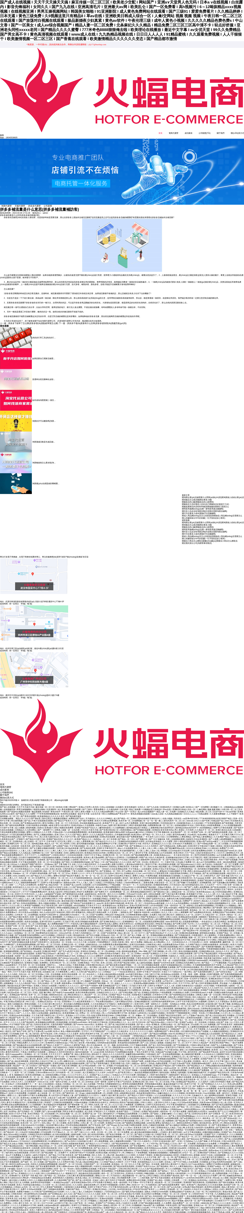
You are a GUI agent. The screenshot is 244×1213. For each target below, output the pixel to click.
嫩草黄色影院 (105, 825)
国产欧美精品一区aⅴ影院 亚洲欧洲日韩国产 (39, 949)
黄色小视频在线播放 (47, 900)
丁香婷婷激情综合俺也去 (97, 1143)
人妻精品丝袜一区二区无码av (183, 889)
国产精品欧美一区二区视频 (88, 1104)
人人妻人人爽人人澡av (146, 848)
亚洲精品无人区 (178, 1054)
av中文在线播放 (48, 932)
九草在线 (50, 1015)
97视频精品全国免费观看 (127, 1111)
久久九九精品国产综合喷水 (101, 832)
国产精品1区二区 (11, 1129)
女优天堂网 (69, 1088)
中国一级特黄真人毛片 (68, 896)
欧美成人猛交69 (56, 889)
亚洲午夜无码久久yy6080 (50, 919)
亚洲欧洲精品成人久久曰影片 (55, 1068)
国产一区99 (177, 1138)
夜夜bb (219, 843)
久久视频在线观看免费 (44, 1177)
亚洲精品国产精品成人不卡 (23, 1113)
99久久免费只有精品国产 (190, 944)
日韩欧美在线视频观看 (63, 1100)
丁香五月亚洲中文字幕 (145, 1049)
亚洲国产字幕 (123, 843)
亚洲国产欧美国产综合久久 (86, 825)
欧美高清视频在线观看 (75, 1061)
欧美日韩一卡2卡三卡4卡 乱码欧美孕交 (78, 878)
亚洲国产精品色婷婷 (150, 1109)
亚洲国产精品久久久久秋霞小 (116, 1205)
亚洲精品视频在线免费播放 (162, 932)
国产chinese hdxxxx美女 (69, 955)
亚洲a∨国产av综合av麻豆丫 (208, 839)
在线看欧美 (201, 1127)
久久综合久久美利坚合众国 (48, 898)
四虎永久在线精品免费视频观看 (44, 1161)
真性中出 (119, 871)
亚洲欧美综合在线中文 (99, 1100)
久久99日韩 (80, 1058)
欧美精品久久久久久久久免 (21, 994)
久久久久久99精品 (105, 816)
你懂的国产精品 (103, 1054)
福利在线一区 (166, 1109)
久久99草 (233, 841)
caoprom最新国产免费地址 (163, 1017)
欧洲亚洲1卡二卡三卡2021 (11, 1056)
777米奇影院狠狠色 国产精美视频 (219, 820)
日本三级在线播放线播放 (189, 987)
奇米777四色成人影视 (221, 1209)
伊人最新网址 (211, 932)
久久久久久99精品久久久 (105, 843)
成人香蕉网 (171, 875)
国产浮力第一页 (61, 1054)
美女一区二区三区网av (131, 951)
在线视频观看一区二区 (224, 1152)
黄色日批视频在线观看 (188, 949)
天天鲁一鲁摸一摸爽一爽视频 (193, 971)
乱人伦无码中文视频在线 (72, 965)
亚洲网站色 (140, 1102)
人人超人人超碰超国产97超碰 (48, 891)
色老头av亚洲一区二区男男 (176, 1065)
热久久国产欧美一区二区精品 (82, 1200)
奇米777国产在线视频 (228, 857)
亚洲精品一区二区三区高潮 (36, 1051)
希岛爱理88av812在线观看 (35, 1191)
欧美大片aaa (218, 1061)
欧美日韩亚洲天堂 (184, 875)
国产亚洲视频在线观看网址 (165, 1056)
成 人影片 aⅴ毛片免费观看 (127, 820)
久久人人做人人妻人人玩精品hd (79, 1189)
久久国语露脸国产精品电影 (145, 884)
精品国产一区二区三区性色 (96, 992)
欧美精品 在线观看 (110, 1104)
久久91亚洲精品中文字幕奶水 (104, 1001)
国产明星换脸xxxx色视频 (152, 1084)
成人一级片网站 (91, 965)
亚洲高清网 (144, 1088)
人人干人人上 (131, 994)
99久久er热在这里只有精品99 (52, 910)
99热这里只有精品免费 (97, 910)
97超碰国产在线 (227, 916)
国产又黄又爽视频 (156, 949)
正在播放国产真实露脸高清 (11, 960)
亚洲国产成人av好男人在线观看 (77, 882)
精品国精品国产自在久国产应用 (169, 976)
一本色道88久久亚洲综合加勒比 (174, 1097)
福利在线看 (164, 1070)
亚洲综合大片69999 (134, 1171)
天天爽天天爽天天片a (231, 832)
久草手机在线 (215, 1138)
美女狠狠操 (110, 949)
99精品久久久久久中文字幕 (174, 967)
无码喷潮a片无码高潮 (63, 1006)
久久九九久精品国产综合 (25, 980)
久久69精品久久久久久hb (74, 914)
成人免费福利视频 (220, 1171)
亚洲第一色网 (71, 937)
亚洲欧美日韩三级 (140, 1079)
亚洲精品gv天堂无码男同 (98, 1084)
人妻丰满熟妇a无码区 (123, 999)
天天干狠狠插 (196, 871)
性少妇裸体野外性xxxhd (169, 894)
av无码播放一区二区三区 (118, 946)
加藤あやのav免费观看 (207, 1086)
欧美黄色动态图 (200, 1074)
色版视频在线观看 (119, 1054)
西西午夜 (214, 1088)
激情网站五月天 (233, 850)
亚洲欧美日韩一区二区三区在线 (116, 852)
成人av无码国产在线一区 (226, 1113)
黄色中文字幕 (151, 862)
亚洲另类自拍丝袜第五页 (209, 953)
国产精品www (193, 1136)
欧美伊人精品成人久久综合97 (207, 898)
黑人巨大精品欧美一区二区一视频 (101, 1042)
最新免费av (67, 980)
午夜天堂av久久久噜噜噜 (189, 1056)
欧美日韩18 (179, 850)
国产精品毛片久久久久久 (106, 839)
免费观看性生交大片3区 (64, 1017)
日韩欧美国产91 (92, 868)
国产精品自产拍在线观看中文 (83, 900)
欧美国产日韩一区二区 (233, 1182)
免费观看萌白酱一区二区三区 (160, 823)
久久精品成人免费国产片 (182, 898)
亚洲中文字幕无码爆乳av (52, 880)
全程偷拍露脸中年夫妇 (184, 823)
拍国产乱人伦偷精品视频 (222, 1042)
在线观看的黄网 (178, 836)
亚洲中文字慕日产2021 (98, 1184)
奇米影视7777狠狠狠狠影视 (178, 1010)
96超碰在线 (35, 1047)
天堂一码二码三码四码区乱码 (208, 1189)
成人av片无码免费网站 (206, 859)
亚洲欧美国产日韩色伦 (207, 1150)
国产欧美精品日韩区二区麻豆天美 (180, 857)
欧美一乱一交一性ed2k (64, 1166)
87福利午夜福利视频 (39, 871)
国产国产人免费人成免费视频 (197, 884)
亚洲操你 (156, 827)
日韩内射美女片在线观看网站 (75, 866)
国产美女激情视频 (114, 1065)
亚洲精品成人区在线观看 (209, 1031)
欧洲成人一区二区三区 (78, 997)
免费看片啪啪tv (23, 1189)
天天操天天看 (68, 919)
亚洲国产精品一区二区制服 (228, 930)
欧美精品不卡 (115, 1150)
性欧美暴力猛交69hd (213, 955)
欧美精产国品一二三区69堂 (128, 1109)
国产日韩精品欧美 (183, 932)
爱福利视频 (31, 825)
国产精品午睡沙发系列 (19, 914)
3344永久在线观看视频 (215, 1045)
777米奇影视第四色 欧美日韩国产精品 (215, 816)
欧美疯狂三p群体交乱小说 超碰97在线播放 (147, 1010)
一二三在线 (86, 976)
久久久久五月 (115, 1074)
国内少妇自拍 (194, 1006)
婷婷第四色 (132, 1015)
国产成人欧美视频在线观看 (214, 871)
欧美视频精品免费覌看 (45, 1019)
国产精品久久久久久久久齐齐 (149, 1209)
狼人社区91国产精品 (115, 1047)
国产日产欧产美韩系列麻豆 (98, 1061)
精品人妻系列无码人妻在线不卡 (88, 1051)
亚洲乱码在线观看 (108, 834)
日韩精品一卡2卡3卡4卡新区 (183, 1036)
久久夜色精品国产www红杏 (225, 848)
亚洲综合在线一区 (124, 985)
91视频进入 (99, 1189)
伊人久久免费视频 (173, 1166)
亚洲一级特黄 (101, 1079)
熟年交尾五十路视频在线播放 (54, 816)
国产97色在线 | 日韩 (49, 1031)
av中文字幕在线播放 (193, 1129)
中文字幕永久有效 (235, 884)
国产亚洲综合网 (223, 1125)
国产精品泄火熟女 (177, 1015)
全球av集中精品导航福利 (193, 1184)
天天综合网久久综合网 (139, 1205)
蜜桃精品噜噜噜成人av (116, 1134)
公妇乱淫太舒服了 (216, 1177)
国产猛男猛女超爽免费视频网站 (228, 1008)
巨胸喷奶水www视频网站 (167, 1196)
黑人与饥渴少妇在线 (12, 1038)
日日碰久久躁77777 (25, 1024)
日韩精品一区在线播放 (185, 1127)
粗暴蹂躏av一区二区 (85, 1155)
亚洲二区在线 (107, 960)
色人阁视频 (162, 848)
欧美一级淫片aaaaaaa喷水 (11, 1051)
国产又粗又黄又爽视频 (67, 1063)
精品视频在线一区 (130, 1173)
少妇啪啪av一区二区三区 (24, 930)
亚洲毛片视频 (231, 1093)
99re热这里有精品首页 (19, 1207)
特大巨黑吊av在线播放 (29, 910)
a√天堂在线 (71, 946)
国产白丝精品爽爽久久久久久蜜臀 (148, 878)
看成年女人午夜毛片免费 (31, 974)
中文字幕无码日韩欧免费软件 (216, 1017)
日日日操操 (30, 1164)
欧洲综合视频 (102, 1150)
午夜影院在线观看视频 (168, 944)
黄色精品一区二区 (197, 907)
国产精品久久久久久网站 (41, 873)
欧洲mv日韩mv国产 (96, 1209)
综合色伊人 (92, 971)
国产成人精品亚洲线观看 (18, 1058)
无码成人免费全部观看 (158, 1061)
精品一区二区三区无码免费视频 (57, 868)
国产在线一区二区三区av (60, 871)
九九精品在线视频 (133, 928)
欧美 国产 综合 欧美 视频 (37, 923)
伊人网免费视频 (102, 1138)
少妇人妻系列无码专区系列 (86, 1006)
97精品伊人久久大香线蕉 (105, 1109)
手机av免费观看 (12, 1198)
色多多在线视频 (31, 919)
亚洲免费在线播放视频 (139, 1026)
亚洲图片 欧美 (127, 1155)
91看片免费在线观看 (133, 1123)
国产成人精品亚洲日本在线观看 (122, 1022)
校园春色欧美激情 (77, 1141)
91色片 (201, 1095)
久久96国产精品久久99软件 (112, 1159)
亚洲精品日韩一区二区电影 (73, 942)
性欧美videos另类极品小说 (211, 1100)
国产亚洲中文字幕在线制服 (123, 1118)
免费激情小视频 (203, 864)
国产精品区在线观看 (144, 1006)
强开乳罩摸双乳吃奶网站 (205, 852)
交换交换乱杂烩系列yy (92, 1205)
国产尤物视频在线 (123, 976)
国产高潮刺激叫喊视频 (211, 944)
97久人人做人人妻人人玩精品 (89, 880)
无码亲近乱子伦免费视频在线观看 (119, 1049)
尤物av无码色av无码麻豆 (110, 951)
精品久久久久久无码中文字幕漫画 (81, 916)
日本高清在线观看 (75, 852)
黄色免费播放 (107, 1168)
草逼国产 (48, 1100)
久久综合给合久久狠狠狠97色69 (216, 1051)
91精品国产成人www (220, 818)
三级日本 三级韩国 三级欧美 (61, 926)
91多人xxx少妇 (42, 866)
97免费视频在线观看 (123, 1168)
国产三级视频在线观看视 (54, 1187)
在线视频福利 (15, 1157)
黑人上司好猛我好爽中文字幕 (114, 1010)
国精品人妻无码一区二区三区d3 (117, 1203)
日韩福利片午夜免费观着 (91, 905)
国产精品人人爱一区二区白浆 (54, 978)
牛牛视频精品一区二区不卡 (36, 926)
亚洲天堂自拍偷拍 (137, 942)
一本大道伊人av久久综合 (155, 834)
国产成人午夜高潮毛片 (43, 1017)
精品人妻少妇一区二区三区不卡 (131, 930)
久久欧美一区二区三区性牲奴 (81, 1079)
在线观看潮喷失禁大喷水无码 (134, 958)
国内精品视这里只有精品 (137, 825)
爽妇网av (207, 905)
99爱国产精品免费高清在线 (190, 905)
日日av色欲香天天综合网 (179, 848)
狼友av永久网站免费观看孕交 (108, 884)
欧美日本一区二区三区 (90, 857)
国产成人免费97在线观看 (58, 1084)
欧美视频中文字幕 (194, 891)
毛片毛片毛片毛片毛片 (25, 1036)
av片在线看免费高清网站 (227, 852)
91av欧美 (192, 832)
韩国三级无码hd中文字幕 (214, 855)
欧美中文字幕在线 (17, 976)
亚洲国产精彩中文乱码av (185, 1086)
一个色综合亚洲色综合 (126, 969)
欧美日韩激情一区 (64, 1125)
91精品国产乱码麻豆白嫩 (166, 1049)
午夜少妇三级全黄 (77, 1040)
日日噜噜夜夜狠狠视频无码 (199, 1209)
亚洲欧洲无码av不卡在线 (219, 976)
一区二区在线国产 (116, 978)
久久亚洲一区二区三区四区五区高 (56, 1182)
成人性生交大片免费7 (208, 1173)
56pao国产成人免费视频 (153, 1203)
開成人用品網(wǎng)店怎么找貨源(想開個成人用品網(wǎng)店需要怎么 (212, 515)
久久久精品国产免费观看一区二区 (202, 1068)
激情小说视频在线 (15, 1001)
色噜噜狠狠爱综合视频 (26, 898)
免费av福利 (182, 843)
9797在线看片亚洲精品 (102, 1180)
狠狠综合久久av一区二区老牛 (189, 912)
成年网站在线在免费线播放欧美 (14, 1102)
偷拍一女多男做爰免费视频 (175, 1068)
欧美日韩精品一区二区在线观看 (41, 1111)
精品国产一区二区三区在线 (70, 1161)
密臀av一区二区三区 (64, 1015)
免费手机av (210, 1095)
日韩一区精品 (90, 1113)
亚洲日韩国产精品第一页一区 (12, 978)
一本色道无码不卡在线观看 (40, 907)
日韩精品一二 (109, 969)
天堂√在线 (90, 1013)
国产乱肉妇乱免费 (88, 845)
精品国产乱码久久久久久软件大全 (208, 985)
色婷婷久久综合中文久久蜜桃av (198, 1187)
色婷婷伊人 (124, 1104)
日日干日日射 (47, 1200)
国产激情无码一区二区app (73, 1090)
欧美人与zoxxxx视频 (195, 1045)
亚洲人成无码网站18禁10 (47, 896)
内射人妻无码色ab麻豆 (177, 832)
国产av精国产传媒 (60, 843)
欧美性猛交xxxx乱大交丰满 (123, 898)
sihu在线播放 (79, 903)
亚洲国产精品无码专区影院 (170, 1013)
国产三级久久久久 (82, 1129)
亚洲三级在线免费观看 (149, 820)
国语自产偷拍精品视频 (129, 1100)
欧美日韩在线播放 (58, 916)
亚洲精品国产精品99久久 (187, 1079)
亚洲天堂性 (139, 1001)
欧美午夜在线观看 (226, 1086)
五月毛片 (60, 1013)
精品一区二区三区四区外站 (113, 1171)
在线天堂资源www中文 (206, 850)
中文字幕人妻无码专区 (188, 1049)
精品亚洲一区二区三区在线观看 (136, 1065)
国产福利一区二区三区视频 (32, 1159)
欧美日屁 (58, 928)
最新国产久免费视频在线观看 (218, 894)
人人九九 (27, 1010)
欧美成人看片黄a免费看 (94, 855)
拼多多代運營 (26, 206)
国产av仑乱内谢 (174, 1184)
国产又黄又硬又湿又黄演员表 (82, 1008)
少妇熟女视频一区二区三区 (32, 878)
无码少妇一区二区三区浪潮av (31, 971)
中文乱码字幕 (104, 916)
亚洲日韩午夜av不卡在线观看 (82, 1150)
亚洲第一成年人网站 (214, 875)
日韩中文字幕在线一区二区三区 (178, 1084)
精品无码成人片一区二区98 (51, 1143)
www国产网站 (210, 1118)
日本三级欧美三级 (211, 916)
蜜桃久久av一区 (102, 1173)
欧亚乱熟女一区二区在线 (61, 939)
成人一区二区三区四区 (206, 1145)
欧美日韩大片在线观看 (135, 965)
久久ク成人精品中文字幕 (227, 891)
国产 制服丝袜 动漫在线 (139, 910)
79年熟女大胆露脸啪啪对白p (109, 1081)
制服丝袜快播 (217, 864)
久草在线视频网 (167, 907)
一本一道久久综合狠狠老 (43, 1081)
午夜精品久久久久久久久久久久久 (78, 974)
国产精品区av (157, 1065)
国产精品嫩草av (35, 1196)
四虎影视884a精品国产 (202, 1061)
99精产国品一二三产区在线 (142, 946)
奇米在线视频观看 (43, 1045)
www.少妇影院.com (21, 873)
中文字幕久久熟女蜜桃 (182, 1058)
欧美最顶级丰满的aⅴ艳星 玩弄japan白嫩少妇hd (124, 830)
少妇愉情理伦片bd (147, 1196)
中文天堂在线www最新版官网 (26, 997)
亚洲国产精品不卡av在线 (120, 992)
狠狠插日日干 (72, 1171)
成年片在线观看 (66, 903)
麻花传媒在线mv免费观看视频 (75, 898)
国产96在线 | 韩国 (219, 926)
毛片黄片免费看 (180, 1109)
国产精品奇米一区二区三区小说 (136, 1017)
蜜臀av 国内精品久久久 (166, 1120)
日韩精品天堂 (149, 976)
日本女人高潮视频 (103, 1155)
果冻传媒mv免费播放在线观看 (77, 1001)
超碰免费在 (65, 1203)
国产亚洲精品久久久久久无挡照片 (144, 843)
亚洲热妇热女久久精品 (166, 1125)
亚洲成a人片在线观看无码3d (35, 1106)
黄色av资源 (228, 1189)
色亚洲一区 (186, 1191)
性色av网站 (203, 832)
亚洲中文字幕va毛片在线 (136, 978)
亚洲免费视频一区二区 (120, 889)
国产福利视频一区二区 (40, 864)
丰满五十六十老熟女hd (172, 969)
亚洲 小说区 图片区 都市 (200, 926)
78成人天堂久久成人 (18, 1209)
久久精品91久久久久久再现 (219, 1074)
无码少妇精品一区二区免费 (49, 980)
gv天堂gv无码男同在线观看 (221, 1159)
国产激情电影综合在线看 (73, 891)
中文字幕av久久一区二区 (63, 1129)
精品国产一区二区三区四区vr (25, 1063)
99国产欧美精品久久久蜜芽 (152, 914)
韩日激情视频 (17, 818)
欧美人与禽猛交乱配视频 (154, 1123)
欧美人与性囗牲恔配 (171, 1205)
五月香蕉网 (70, 1047)
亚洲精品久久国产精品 (232, 958)
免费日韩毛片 (153, 907)
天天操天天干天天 (94, 903)
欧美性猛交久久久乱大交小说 (25, 884)
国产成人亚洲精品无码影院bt (146, 990)
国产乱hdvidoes (10, 1148)
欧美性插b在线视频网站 (44, 944)
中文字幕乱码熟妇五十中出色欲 (114, 857)
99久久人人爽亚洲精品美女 (181, 1164)
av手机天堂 (168, 978)
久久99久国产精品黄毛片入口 (89, 969)
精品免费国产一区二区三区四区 (186, 1200)
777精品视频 (114, 882)
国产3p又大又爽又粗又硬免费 (209, 1036)
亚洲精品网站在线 (207, 949)
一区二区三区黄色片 (137, 907)
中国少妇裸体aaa (226, 994)
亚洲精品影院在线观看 (188, 914)
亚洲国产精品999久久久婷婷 (99, 1068)
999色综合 (114, 1100)
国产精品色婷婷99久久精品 (124, 1141)
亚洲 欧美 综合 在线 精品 (16, 1196)
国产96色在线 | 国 (138, 974)
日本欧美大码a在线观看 (72, 855)
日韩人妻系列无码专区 (10, 1049)
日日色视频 (14, 1031)
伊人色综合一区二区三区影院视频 (31, 921)
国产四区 (66, 859)
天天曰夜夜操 (174, 974)
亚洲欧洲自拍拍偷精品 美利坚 (167, 1152)
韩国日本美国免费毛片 (79, 1045)
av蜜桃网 (203, 999)
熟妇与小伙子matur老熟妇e (193, 1161)
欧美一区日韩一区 (99, 1129)
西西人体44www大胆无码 (91, 1077)
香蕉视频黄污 (111, 1058)
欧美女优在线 (19, 1026)
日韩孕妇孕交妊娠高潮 (210, 1006)
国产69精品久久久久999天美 (114, 926)
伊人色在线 (86, 1086)
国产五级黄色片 (61, 1209)
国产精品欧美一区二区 (187, 1168)
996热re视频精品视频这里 (68, 905)
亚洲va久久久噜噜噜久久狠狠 (81, 848)
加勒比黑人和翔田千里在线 (179, 994)
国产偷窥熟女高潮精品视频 (134, 1120)
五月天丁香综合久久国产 (10, 1010)
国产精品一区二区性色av (55, 1173)
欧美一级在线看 (120, 1180)
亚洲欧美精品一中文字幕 (88, 960)
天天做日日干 (15, 889)
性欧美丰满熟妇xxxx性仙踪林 (37, 1141)
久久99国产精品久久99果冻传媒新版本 (202, 942)
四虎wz (40, 825)
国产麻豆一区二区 (197, 1097)
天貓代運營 (15, 206)
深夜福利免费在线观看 (119, 1143)
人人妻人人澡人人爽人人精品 (151, 845)
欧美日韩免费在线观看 (85, 990)
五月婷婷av (188, 1138)
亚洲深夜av (67, 999)
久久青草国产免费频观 (30, 903)
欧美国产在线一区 (199, 830)
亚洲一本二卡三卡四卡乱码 (67, 820)
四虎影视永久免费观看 (142, 992)
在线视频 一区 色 (229, 1056)
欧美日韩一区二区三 (134, 900)
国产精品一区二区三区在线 (48, 942)
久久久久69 (14, 903)
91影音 (158, 967)
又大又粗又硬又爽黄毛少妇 (43, 1013)
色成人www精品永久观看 (89, 937)
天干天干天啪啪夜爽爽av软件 (35, 889)
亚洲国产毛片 (210, 1132)
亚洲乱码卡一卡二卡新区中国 (162, 859)
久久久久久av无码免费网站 (178, 900)
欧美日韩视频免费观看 (158, 1074)
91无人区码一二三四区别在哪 (109, 1008)
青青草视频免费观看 (89, 1097)
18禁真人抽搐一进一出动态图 (67, 827)
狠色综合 (133, 1095)
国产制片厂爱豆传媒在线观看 (194, 1207)
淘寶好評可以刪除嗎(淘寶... (44, 420)
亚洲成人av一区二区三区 (204, 1203)
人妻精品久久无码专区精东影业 (60, 1049)
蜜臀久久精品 (139, 873)
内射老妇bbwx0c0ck (131, 914)
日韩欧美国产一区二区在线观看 (97, 1161)
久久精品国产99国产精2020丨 (31, 862)
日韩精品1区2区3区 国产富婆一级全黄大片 (62, 1086)
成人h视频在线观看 (30, 967)
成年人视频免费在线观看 (120, 1138)
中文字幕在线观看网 (27, 859)
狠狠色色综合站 (56, 992)
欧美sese (96, 923)
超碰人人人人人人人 (123, 980)
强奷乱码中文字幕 (199, 887)
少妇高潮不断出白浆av (55, 1123)
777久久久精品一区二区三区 (203, 1033)
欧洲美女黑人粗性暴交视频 (133, 1024)
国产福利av (163, 1168)
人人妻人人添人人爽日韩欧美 (31, 848)
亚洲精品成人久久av (133, 871)
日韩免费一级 (180, 1088)
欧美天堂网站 (74, 1120)
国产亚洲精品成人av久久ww (60, 1191)
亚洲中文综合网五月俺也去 (120, 873)
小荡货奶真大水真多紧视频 (75, 1184)
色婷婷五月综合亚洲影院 (197, 836)
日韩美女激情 (138, 944)
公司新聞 (36, 206)
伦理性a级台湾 (230, 907)
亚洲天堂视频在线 (105, 1106)
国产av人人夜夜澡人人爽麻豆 (151, 1047)
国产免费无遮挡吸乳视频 (112, 923)
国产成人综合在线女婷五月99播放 (220, 1013)
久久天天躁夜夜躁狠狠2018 (199, 1171)
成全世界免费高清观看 (69, 1097)
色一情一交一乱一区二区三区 (94, 873)
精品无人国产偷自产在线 (16, 1029)
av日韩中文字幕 (61, 1200)
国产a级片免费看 (86, 818)
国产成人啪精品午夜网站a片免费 (180, 1123)
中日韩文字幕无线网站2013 (40, 1127)
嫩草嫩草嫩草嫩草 (135, 905)
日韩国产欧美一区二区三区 (166, 1132)
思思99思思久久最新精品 (64, 1175)
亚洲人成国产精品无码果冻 (98, 1118)
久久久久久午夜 (80, 939)
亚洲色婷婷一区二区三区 (142, 953)
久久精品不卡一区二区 (205, 827)
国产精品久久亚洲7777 (53, 1042)
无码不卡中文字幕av (93, 852)
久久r (113, 916)
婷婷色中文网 (146, 1086)
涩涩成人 (168, 1159)
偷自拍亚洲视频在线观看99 (146, 1070)
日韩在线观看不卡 (24, 1081)
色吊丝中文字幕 (145, 1095)
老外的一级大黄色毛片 (132, 875)
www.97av (47, 1003)
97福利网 (79, 926)
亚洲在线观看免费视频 (26, 942)
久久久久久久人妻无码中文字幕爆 (120, 1193)
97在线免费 (46, 1129)
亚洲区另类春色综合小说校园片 (189, 983)
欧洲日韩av (136, 832)
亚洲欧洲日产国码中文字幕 (130, 841)
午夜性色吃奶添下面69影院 (44, 905)
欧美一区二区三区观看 (69, 894)
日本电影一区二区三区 (170, 955)
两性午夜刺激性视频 (138, 823)
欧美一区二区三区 (110, 1191)
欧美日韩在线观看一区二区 (73, 971)
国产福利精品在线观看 (218, 830)
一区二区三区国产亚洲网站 (92, 912)
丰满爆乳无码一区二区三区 (97, 1056)
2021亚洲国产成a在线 (170, 1173)
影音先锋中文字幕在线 (98, 1019)
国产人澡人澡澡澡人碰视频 (152, 1040)
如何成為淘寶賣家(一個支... (44, 400)
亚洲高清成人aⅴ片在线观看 (161, 850)
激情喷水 (124, 910)
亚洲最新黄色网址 (161, 882)
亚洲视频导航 (206, 880)
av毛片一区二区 (189, 1150)
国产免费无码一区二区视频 (204, 1084)
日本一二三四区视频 (141, 1175)
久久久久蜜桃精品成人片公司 (221, 1077)
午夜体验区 (151, 1051)
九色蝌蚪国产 (9, 942)
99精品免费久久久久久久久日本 (30, 1040)
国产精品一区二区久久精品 (188, 1104)
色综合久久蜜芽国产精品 (75, 1042)
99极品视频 (149, 1171)
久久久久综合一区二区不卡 (15, 965)
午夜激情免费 (221, 983)
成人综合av (12, 862)
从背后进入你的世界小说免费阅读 (200, 1125)
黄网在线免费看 (230, 875)
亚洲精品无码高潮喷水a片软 (188, 960)
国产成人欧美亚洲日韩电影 (12, 1077)
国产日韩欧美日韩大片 (10, 1187)
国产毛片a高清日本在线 (69, 949)
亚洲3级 (101, 1148)
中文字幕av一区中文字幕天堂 (141, 1180)
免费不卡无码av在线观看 (31, 1187)
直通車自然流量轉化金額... (43, 379)
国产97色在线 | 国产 (97, 1123)
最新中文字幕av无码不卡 (103, 976)
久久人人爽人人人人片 (62, 907)
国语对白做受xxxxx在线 (19, 1161)
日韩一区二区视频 (105, 1063)
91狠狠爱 (32, 1090)
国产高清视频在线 (161, 1015)
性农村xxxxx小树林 (179, 1143)
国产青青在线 (177, 1077)
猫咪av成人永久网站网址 (155, 939)
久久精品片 (231, 855)
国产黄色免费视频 (83, 1152)
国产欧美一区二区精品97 (11, 1008)
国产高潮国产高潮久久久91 (90, 1095)
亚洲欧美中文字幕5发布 (144, 967)
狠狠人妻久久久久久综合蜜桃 (154, 935)
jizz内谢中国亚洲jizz (134, 971)
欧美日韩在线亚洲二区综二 (53, 1145)
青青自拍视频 (30, 1001)
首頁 (160, 133)
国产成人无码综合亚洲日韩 (38, 1022)
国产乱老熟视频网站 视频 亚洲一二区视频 (50, 987)
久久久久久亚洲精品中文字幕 (23, 1203)
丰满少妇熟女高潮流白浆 (14, 999)
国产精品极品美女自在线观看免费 (152, 994)
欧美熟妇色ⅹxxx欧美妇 (144, 1003)
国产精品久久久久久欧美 (220, 1200)
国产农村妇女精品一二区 (227, 969)
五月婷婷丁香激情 (144, 1152)
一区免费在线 (230, 878)
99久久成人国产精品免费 (54, 935)
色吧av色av (213, 1148)
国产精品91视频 (185, 1203)
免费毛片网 (230, 1177)
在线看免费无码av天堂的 (174, 942)
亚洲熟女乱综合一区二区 (118, 850)
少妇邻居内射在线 (124, 1187)
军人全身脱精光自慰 (33, 1068)
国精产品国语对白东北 (156, 896)
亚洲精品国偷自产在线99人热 (182, 1189)
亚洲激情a (224, 866)
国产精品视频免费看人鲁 (142, 852)
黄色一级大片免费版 (134, 939)
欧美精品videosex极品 (180, 887)
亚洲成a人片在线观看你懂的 (85, 1148)
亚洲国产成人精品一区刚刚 (159, 1177)
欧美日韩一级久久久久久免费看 (111, 891)
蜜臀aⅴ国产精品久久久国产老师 (47, 1157)
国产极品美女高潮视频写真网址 (82, 987)
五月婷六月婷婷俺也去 (82, 930)
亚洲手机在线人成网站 (109, 921)
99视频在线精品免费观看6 (202, 1008)
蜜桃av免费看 (124, 1038)
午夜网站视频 (152, 873)
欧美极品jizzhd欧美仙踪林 (52, 1047)
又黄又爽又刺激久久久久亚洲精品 (137, 1157)
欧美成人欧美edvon (9, 1138)
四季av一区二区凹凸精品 (90, 1010)
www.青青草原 (172, 919)
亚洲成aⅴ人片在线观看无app (204, 1072)
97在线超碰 (119, 1063)
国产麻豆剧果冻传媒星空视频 (118, 962)
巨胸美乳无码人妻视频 (190, 1152)
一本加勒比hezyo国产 (61, 1180)
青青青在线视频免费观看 (133, 1081)
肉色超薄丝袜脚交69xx (147, 1090)
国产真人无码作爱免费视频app (182, 1113)
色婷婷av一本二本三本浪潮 (105, 836)
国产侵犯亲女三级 (161, 889)
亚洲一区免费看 (116, 878)
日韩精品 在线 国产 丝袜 (218, 1019)
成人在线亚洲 (72, 1193)
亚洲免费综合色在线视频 (128, 1116)
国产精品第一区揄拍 (48, 1063)
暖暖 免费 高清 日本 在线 (28, 937)
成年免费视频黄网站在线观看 (167, 916)
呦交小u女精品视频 (40, 1010)
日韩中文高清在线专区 (156, 1102)
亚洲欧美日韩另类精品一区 (57, 958)
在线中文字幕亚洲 (231, 955)
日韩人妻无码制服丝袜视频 (83, 841)
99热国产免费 (137, 1058)
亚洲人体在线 (56, 866)
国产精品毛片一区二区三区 (189, 1134)
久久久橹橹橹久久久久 (217, 1207)
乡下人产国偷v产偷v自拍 (194, 1013)
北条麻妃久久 (198, 1093)
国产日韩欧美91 (179, 1063)
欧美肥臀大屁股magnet (15, 1212)
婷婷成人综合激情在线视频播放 (200, 903)
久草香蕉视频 (207, 1104)
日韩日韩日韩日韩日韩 (128, 1166)
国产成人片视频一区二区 (138, 932)
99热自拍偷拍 (70, 889)
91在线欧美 (235, 818)
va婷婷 (231, 983)
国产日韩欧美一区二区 (218, 1111)
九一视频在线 (238, 1074)
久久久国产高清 (214, 974)
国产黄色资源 (212, 1097)
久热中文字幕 (172, 1019)
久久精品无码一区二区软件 (214, 912)
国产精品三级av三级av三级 (47, 1036)
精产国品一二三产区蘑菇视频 (214, 960)
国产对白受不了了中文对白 (64, 1168)
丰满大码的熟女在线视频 (37, 823)
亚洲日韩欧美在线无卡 (73, 994)
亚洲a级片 (48, 825)
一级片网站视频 (31, 1143)
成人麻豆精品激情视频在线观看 (144, 1129)
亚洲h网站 (44, 960)
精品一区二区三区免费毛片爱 (27, 1193)
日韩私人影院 (180, 1136)
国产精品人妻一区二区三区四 (153, 1184)
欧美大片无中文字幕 (18, 1111)
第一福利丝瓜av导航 (89, 951)
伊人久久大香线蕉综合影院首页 (17, 1145)
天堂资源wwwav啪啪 (137, 1054)
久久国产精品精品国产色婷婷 (82, 884)
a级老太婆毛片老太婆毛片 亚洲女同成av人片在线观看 (72, 823)
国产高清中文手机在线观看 (75, 928)
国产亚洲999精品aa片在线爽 (51, 1189)
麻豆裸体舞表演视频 (20, 1104)
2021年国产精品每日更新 (124, 960)
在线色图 (36, 1145)
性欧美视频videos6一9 (126, 1207)
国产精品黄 (180, 1118)
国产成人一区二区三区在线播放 (189, 1017)
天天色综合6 (175, 882)
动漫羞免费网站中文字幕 (106, 841)
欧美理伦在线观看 (213, 1184)
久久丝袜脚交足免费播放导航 (176, 926)
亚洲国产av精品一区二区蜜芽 (220, 1164)
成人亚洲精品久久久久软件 (94, 1070)
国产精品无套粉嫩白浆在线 (84, 1106)
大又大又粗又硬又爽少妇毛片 (50, 1001)
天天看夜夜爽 (30, 1116)
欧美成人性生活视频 (41, 985)
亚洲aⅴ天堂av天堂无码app (164, 866)
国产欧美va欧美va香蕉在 (134, 1008)
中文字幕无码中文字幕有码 (158, 1054)
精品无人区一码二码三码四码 (57, 841)
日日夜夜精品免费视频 (178, 935)
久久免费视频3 (118, 825)
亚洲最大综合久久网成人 (228, 1106)
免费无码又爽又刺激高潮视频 (179, 896)
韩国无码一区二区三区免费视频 (72, 1118)
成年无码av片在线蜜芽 (42, 843)
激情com (217, 1143)
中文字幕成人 (135, 866)
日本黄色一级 (131, 1047)
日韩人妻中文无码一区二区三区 (26, 1200)
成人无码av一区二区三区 (101, 1045)
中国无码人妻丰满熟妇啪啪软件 (84, 921)
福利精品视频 (38, 841)
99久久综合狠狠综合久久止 (53, 1171)
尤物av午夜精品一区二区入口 (170, 884)
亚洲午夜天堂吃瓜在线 (140, 1104)
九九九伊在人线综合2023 (72, 1113)
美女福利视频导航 (127, 848)
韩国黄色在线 (34, 1209)
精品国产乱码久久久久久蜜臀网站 (118, 1003)
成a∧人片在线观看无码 (128, 845)
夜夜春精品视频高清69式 (141, 889)
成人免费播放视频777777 (59, 921)
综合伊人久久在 (23, 1166)
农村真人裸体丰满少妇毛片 (85, 907)
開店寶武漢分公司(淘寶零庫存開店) (197, 543)
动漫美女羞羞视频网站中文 (219, 900)
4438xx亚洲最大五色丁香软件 (221, 887)
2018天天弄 (35, 1150)
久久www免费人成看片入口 (218, 1026)
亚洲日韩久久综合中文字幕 (41, 1058)
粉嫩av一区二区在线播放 (147, 1013)
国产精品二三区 (98, 859)
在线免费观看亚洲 (39, 1138)
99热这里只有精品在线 (115, 912)
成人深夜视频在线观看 (225, 928)
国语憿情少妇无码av (156, 1045)
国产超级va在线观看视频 (88, 834)
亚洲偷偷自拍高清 (85, 935)
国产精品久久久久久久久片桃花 (191, 1038)
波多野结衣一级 (101, 958)
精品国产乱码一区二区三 (20, 1015)
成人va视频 (20, 825)
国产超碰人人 (105, 1006)
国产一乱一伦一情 (165, 1155)
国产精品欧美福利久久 (160, 1026)
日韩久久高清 (171, 914)
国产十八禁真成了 (51, 1198)
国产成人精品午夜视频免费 (46, 894)
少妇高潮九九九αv (119, 907)
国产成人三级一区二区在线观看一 (117, 1033)
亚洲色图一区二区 (175, 1187)
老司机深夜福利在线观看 (24, 951)
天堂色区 (64, 1141)
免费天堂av (97, 1203)
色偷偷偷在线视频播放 (158, 1150)
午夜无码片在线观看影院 (138, 926)
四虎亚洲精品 (126, 827)
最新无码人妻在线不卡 (170, 1161)
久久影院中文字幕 (25, 1017)
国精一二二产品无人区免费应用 (22, 882)
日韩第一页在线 (198, 1010)
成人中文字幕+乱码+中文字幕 (184, 1095)
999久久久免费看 (26, 1065)
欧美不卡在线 (207, 1152)
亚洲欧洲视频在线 (142, 999)
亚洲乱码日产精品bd (162, 1063)
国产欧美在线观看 (218, 884)
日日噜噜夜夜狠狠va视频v (137, 912)
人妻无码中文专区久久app (164, 1100)
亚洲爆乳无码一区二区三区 (19, 841)
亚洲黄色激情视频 (13, 967)
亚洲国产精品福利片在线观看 (210, 878)
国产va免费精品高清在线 (201, 910)
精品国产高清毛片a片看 (192, 916)
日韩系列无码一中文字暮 (203, 1191)
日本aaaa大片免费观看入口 (184, 841)
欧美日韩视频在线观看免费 (87, 919)
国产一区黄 (234, 1015)
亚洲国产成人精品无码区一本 (50, 882)
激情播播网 (57, 914)
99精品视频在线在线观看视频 (219, 1063)
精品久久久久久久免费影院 (152, 1116)
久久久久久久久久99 (182, 1093)
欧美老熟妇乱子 (178, 1175)
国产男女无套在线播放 (160, 1175)
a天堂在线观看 (156, 903)
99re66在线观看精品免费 (99, 898)
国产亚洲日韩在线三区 (109, 827)
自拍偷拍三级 (49, 969)
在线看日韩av (150, 1058)
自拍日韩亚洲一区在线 (76, 1116)
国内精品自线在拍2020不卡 (187, 825)
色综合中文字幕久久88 (95, 1134)
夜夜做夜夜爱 (61, 1134)
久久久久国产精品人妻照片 (77, 832)
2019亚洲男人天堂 (34, 976)
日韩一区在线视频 (53, 971)
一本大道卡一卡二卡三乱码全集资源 (136, 882)
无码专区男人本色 (220, 1166)
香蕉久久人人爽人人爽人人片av (127, 1077)
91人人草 (140, 1118)
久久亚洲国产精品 (221, 834)
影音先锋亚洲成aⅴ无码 (82, 1180)
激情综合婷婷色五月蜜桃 (187, 1120)
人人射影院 (161, 1187)
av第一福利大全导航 (59, 1079)
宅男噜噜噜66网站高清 (226, 1095)
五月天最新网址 (82, 985)
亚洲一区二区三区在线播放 (49, 859)
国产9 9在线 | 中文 (31, 834)
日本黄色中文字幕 (160, 992)
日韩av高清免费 (182, 907)
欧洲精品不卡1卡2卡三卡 (187, 1031)
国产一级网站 (185, 1196)
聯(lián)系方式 (237, 133)
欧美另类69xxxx (127, 921)
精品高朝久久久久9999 (126, 1152)
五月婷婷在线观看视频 (17, 1127)
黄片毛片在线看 (145, 1015)
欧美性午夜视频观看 (109, 1182)
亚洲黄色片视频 (31, 960)
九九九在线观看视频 (163, 1093)
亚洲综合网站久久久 (118, 1019)
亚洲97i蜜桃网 (213, 971)
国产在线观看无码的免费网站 (27, 932)
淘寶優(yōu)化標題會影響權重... (45, 483)
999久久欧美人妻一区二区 (99, 1102)
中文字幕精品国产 (98, 1029)
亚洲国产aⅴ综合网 (58, 1155)
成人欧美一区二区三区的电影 (111, 965)
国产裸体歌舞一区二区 (78, 1102)
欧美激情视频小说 (70, 1010)
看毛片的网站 (48, 820)
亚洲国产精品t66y (48, 967)
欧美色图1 (224, 942)
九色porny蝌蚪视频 (189, 894)
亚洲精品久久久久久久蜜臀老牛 (90, 953)
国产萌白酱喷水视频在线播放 (222, 1193)
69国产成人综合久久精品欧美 (152, 855)
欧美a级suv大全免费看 (207, 1141)
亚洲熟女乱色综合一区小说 (49, 999)
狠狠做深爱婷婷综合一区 (85, 1088)
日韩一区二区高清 (153, 1118)
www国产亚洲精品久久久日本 (155, 951)
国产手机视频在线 (181, 1042)
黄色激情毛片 (109, 1111)
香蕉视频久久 (143, 1072)
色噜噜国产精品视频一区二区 (101, 980)
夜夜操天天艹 (215, 832)
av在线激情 (147, 866)
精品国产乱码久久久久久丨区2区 (14, 887)
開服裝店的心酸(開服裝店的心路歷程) (198, 502)
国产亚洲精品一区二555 (110, 868)
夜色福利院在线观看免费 (165, 1003)
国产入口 (128, 878)
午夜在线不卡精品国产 (107, 1166)
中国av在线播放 (226, 951)
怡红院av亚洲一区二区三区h (19, 990)
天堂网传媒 (154, 1088)
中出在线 (116, 1155)
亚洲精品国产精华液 (18, 992)
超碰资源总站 (91, 891)
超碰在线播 (76, 1132)
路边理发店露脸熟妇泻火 (87, 1196)
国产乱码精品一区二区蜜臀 (29, 1109)
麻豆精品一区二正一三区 (68, 951)
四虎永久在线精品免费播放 (21, 1125)
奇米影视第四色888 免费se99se (120, 1148)
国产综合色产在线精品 (227, 1118)
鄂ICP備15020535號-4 (9, 797)
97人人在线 (236, 976)
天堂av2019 (127, 884)
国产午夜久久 (23, 1006)
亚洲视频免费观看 (11, 949)
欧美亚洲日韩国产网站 (220, 1040)
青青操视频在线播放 (154, 1081)
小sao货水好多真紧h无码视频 (122, 955)
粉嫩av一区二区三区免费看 (12, 944)
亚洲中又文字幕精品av (81, 1203)
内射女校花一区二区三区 (165, 880)
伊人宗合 (15, 1097)
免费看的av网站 (18, 1054)
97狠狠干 (21, 836)
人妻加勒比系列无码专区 (18, 845)
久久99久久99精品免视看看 (181, 951)
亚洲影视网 (108, 1077)
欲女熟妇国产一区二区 (180, 830)
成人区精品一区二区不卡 (35, 839)
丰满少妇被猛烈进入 (14, 1068)
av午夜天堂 (135, 1184)
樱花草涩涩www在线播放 (28, 955)
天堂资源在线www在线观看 (161, 1136)
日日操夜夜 (41, 857)
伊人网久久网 (161, 946)
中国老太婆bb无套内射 (200, 1042)
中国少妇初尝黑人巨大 (231, 1138)
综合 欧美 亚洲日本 (176, 946)
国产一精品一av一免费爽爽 (64, 1104)
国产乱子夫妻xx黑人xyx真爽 (40, 1029)
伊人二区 (93, 997)
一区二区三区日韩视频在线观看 (146, 962)
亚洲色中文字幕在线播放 (122, 967)
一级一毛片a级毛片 (145, 1106)
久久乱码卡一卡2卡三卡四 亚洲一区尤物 (222, 882)
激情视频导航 (181, 1006)
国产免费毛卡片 (102, 889)
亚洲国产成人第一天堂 (92, 1111)
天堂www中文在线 (134, 891)
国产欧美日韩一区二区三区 (41, 1006)
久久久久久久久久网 (205, 1113)
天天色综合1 (115, 1173)
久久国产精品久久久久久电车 (41, 1134)
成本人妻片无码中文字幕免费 (112, 1177)
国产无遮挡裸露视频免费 (231, 971)
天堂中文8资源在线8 (162, 1138)
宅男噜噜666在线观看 (226, 1033)
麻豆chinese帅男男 (77, 1068)
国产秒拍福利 (181, 1024)
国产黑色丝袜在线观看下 (175, 1193)
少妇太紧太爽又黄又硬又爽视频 (136, 1036)
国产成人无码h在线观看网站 (25, 900)
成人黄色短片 (228, 944)
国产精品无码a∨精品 (156, 1019)
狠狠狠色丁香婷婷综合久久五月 (212, 914)
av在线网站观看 (172, 1116)
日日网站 (187, 962)
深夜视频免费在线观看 (212, 1134)
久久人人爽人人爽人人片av (32, 958)
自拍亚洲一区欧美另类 (21, 843)
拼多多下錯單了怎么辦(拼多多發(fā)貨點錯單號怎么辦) (27, 323)
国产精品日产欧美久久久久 (66, 818)
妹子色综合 (207, 862)
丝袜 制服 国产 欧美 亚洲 (75, 1143)
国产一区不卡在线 (52, 878)
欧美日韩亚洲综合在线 (60, 864)
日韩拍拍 (191, 1145)
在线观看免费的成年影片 (33, 1038)
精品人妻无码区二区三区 (232, 1184)
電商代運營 (173, 133)
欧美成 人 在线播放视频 (147, 894)
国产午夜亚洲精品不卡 (222, 1123)
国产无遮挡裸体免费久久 (204, 969)
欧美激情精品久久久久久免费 (150, 1159)
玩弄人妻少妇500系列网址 (93, 1132)
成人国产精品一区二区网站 (125, 816)
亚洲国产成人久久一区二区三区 (109, 1125)
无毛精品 (57, 1127)
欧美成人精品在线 (222, 1104)
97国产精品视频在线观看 (150, 1200)
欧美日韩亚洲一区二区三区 (195, 1077)
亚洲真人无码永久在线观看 (45, 983)
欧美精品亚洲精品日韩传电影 (156, 887)
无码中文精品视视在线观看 (88, 1168)
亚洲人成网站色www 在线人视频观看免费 (74, 1164)
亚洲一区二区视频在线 (224, 1196)
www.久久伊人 (17, 1079)
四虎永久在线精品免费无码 (60, 1106)
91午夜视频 (62, 967)
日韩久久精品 (146, 1100)
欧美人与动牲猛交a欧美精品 (29, 1182)
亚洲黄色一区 (101, 1022)
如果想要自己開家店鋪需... (43, 358)
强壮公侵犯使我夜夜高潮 (184, 839)
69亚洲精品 (19, 1084)
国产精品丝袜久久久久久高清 (118, 859)
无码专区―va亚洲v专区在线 (186, 816)
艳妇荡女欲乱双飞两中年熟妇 (20, 983)
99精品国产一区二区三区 (182, 1026)
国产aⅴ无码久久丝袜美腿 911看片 (79, 1138)
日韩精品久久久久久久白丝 (157, 1008)
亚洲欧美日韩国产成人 (160, 937)
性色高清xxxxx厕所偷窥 (154, 900)
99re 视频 (143, 949)
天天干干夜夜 (131, 1159)
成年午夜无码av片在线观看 (191, 1132)
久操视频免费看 (32, 1077)
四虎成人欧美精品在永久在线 (163, 1104)
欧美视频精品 (206, 825)
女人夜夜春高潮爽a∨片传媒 (54, 1072)
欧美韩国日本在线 (194, 1090)
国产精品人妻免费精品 (202, 834)
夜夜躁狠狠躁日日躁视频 (169, 873)
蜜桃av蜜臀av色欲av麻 (224, 965)
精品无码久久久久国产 (139, 1031)
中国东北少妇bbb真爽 (102, 1164)
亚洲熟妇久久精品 (96, 928)
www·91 (171, 1031)
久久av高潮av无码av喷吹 (11, 1106)
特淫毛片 (147, 841)
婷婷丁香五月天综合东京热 (116, 1031)
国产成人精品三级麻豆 (30, 1097)
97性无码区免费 (114, 1036)
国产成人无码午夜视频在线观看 (205, 980)
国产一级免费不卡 (45, 827)
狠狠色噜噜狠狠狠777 (30, 880)
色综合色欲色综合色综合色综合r (156, 1077)
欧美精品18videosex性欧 (95, 850)
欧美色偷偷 (136, 935)
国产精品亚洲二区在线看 (188, 1022)
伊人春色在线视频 (214, 907)
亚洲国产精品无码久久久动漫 (214, 1065)
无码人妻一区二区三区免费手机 (32, 875)
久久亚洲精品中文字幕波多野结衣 (139, 916)
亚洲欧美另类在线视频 (53, 974)
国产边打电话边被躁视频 (222, 1102)
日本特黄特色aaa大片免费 (201, 990)
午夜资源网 (94, 866)
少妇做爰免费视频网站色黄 (151, 1068)
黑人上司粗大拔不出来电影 (83, 1157)
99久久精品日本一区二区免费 (205, 994)
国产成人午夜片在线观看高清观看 (38, 818)
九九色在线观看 (110, 905)
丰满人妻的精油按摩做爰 (127, 949)
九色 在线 (228, 1127)
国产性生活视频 (93, 932)
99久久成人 (31, 999)
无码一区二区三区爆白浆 (85, 887)
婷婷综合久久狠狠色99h (139, 857)
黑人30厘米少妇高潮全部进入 (135, 1127)
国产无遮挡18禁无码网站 (42, 1166)
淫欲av (105, 978)
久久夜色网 (161, 1171)
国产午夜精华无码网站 (80, 944)
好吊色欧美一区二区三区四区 (68, 1070)
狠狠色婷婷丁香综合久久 (180, 1072)
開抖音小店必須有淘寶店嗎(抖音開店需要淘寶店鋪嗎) (204, 511)
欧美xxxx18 (16, 868)
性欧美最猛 (91, 1040)
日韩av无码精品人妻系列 (145, 1148)
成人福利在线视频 (144, 960)
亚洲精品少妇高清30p (197, 1177)
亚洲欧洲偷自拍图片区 (197, 1070)
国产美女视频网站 (138, 1143)
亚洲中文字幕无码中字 (107, 845)
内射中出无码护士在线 (58, 884)
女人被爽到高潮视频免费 (198, 1024)
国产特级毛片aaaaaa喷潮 (64, 990)
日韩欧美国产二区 (11, 1136)
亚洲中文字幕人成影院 (43, 928)
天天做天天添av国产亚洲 (180, 1061)
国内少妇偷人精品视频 (157, 864)
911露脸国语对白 (55, 1138)
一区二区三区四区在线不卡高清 (219, 1038)
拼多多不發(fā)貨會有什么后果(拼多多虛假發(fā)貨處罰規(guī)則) (85, 323)
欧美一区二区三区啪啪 (25, 1070)
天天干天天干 (30, 852)
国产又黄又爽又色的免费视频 (231, 1097)
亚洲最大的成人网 (94, 1026)
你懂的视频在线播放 (211, 1129)
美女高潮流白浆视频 (167, 862)
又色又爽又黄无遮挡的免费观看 (80, 1173)
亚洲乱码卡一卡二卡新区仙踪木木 (79, 1065)
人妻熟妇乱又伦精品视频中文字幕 (172, 868)
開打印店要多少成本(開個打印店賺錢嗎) (199, 513)
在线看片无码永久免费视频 (23, 857)
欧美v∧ (56, 1029)
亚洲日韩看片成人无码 (120, 1061)
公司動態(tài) (205, 133)
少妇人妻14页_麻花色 (33, 1056)
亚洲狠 (139, 898)
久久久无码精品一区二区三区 (208, 921)
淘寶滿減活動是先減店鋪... (43, 441)
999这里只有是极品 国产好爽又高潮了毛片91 (175, 921)
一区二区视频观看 (118, 1056)
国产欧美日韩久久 (126, 1070)
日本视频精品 (7, 1184)
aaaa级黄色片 (11, 962)
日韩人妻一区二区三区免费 (92, 1120)
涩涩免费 (137, 985)
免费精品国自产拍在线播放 (224, 910)
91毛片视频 (209, 983)
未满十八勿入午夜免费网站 (108, 887)
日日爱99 (71, 1155)
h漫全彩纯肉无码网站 (179, 871)
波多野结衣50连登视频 (41, 1180)
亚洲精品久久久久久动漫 (29, 1171)
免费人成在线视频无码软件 (225, 935)
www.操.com (192, 818)
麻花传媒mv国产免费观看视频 (130, 834)
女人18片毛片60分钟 (137, 1019)
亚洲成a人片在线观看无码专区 (211, 1168)
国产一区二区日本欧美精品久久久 (20, 866)
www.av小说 (43, 1079)
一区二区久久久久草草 (90, 1024)
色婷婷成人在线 (159, 1157)
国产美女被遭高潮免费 (46, 1164)
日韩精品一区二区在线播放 (103, 1207)
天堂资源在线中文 (168, 820)
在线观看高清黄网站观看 (154, 919)
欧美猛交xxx (123, 903)
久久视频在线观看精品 (219, 1029)
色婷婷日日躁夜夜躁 (161, 1095)
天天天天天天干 (56, 1051)
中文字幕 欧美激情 (8, 921)
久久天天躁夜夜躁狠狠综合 (81, 875)
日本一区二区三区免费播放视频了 (156, 985)
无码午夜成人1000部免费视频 (208, 823)
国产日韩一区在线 (140, 859)
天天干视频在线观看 (139, 1042)
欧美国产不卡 (109, 820)
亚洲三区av (59, 832)
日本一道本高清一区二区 (175, 903)
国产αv (14, 1171)
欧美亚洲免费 (23, 1074)
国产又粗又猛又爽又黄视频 (174, 891)
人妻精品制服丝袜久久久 (95, 994)
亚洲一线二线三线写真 (29, 1031)
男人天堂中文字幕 (68, 834)
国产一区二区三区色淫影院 (204, 1003)
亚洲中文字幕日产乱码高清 (119, 1079)
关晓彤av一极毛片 (139, 1061)
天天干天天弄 (199, 896)
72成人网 (181, 1125)
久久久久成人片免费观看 (123, 1102)
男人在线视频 (63, 900)
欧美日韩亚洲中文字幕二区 (91, 1031)
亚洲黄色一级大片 (201, 1058)
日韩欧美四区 (17, 1191)
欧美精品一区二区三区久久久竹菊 (126, 1161)
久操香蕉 (75, 857)
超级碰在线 (236, 1161)
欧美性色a (25, 1095)
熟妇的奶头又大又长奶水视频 (210, 1182)
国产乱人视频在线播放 (43, 832)
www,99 (100, 900)
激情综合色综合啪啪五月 (221, 1024)
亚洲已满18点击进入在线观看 (228, 827)
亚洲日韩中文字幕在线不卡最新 (201, 843)
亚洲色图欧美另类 (35, 1100)
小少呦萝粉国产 (44, 852)
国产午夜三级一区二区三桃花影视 (90, 1047)
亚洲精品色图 (115, 958)
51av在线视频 (209, 1090)
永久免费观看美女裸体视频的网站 (113, 942)
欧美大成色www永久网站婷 (17, 1175)
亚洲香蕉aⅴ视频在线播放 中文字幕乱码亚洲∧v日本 (155, 980)
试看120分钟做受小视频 (220, 1079)
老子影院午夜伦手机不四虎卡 (127, 1086)
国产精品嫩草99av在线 (175, 845)
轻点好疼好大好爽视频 (151, 1191)
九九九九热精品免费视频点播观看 (63, 923)
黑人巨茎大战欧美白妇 (49, 834)
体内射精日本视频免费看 (208, 866)
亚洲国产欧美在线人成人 (112, 894)
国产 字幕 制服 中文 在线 (65, 862)
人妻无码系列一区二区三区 (173, 818)
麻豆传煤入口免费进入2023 (21, 1177)
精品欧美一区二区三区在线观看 (168, 1180)
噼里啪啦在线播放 (208, 930)
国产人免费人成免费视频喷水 (221, 836)
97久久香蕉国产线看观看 (51, 1184)
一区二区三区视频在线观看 (119, 944)
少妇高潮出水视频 (36, 965)
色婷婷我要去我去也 (95, 914)
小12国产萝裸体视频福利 (45, 1125)
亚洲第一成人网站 (76, 1134)
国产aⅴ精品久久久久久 (119, 1198)
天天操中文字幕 (7, 825)
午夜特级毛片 (223, 1132)
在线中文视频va (162, 1106)
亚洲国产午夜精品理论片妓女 (213, 987)
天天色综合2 (24, 1138)
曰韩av (233, 834)
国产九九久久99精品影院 (228, 1109)
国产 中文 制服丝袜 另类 (159, 836)
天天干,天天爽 (167, 1088)
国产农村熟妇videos (194, 1118)
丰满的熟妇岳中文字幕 (181, 937)
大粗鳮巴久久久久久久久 (69, 983)
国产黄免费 (217, 905)
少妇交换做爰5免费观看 (17, 1134)
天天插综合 (90, 816)
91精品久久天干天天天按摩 (124, 1072)
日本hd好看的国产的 (78, 1209)
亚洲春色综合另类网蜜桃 (46, 1024)
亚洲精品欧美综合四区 (145, 921)
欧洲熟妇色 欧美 (235, 919)
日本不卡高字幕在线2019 (187, 999)
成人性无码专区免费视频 (31, 1088)
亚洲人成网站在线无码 (74, 850)
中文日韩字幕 (225, 1148)
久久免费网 (167, 1200)
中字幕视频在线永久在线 (148, 997)
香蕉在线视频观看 (215, 1127)
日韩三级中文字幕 (152, 971)
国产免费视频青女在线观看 (145, 1168)
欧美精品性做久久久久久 (182, 985)
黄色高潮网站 (200, 1164)
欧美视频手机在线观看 (10, 974)
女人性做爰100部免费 (170, 1207)
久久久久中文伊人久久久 (78, 1072)
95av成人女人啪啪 (221, 1175)
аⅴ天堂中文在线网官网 (32, 868)
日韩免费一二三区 (179, 1177)
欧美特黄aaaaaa (204, 889)
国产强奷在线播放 (227, 1180)
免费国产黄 (69, 1051)
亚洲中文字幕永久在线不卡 (41, 1136)
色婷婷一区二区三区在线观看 (27, 953)
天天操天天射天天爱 (138, 983)
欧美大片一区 (138, 1182)
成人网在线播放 (209, 1106)
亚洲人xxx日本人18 (188, 953)
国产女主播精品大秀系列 (79, 967)
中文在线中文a (38, 1015)
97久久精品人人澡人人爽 (24, 896)
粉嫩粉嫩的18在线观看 (195, 946)
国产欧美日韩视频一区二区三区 (119, 1132)
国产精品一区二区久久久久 (154, 832)
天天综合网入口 (196, 939)
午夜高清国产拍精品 (155, 923)
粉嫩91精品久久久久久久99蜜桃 (171, 1090)
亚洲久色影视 (118, 939)
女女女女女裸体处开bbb (196, 845)
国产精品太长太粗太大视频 (11, 1141)
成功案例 (188, 133)
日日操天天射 (124, 1058)
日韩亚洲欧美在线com (95, 962)
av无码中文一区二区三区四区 (92, 1193)
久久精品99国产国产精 (65, 1177)
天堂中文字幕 (86, 894)
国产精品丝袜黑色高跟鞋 (124, 1164)
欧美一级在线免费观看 (227, 859)
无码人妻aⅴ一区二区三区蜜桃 (54, 1120)
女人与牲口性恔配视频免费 (231, 1047)
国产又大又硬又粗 (48, 1077)
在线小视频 (168, 816)
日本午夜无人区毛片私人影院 (59, 839)
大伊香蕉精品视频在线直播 (142, 1038)
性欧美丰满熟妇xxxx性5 (202, 1196)
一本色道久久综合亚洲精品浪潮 (113, 866)
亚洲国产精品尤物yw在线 (34, 1008)
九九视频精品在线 (223, 1191)
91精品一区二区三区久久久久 (116, 1026)
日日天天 (221, 850)
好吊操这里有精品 (154, 839)
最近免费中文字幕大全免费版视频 (33, 1093)
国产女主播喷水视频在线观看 (42, 845)
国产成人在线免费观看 (234, 1136)
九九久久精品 (132, 1088)
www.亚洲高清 (47, 953)
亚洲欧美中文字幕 (39, 1095)
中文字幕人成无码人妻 (26, 1118)
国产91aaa (111, 1123)
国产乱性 (38, 1065)
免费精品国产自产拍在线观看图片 (90, 1017)
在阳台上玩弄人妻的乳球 (223, 1187)
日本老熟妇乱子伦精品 (113, 880)
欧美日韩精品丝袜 (78, 1084)
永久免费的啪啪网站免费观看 (198, 1047)
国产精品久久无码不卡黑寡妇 (140, 1093)
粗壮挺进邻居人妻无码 (209, 1120)
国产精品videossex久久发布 (189, 862)
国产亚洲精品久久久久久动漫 (230, 1150)
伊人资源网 (108, 1090)
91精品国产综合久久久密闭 (154, 928)
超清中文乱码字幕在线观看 (231, 1049)
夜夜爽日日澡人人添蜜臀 (97, 1074)
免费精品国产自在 (76, 816)
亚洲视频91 (27, 1157)
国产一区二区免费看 (187, 1141)
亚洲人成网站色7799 (132, 1084)
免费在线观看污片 (125, 1001)
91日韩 (112, 1187)
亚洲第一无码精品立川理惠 (174, 1001)
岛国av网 (66, 1157)
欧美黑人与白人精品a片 (132, 1097)
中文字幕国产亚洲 (17, 1022)
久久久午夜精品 (75, 1205)
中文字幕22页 (196, 855)
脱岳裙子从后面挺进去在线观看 (107, 875)
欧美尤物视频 (102, 878)
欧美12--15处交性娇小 (100, 967)
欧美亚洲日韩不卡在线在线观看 (74, 1036)
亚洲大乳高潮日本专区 (139, 903)
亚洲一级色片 (104, 907)
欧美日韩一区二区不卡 (30, 1120)
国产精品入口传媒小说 (144, 1132)
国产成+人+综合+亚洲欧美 (148, 1022)
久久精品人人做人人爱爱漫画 (161, 1127)
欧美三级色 (40, 1148)
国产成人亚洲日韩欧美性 (207, 857)
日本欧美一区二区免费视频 (26, 912)
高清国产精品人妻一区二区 (55, 1205)
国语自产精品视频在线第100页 (39, 1026)
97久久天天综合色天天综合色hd (100, 871)
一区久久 (173, 1168)
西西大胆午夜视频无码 (76, 910)
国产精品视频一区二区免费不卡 (55, 1150)
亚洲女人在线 (140, 1045)
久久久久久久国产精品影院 (23, 1019)
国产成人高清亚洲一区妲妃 (87, 1177)
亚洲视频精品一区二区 (132, 919)
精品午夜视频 (178, 1198)
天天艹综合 (190, 850)
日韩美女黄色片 (59, 852)
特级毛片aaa (101, 823)
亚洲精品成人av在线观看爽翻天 (157, 898)
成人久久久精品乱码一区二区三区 (120, 1209)
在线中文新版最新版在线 (171, 962)
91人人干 (120, 916)
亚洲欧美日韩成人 (100, 1187)
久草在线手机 (56, 994)
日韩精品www (176, 1106)
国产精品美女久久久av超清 (228, 1003)
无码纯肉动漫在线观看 (107, 1040)
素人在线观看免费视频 (188, 919)
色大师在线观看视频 (61, 1132)
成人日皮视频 (90, 1081)
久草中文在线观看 (113, 914)
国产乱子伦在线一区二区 (68, 1077)
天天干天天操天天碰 (22, 969)
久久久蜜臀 (168, 839)
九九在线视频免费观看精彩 (76, 830)
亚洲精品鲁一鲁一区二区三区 (224, 868)
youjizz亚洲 (99, 1049)
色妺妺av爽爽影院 (72, 976)
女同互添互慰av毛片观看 (130, 1191)
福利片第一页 (191, 1198)
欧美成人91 (71, 935)
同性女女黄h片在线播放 (73, 1109)
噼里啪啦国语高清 (21, 864)
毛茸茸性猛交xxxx (113, 1189)
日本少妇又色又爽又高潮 (92, 1003)
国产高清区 (42, 1118)
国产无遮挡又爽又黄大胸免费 (110, 1113)
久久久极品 (178, 1111)
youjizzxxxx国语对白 (9, 848)
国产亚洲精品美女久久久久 (148, 1207)
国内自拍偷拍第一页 (84, 1049)
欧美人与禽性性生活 (39, 1207)
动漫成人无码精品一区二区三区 (69, 1081)
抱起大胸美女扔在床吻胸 (211, 1205)
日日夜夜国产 (31, 1079)
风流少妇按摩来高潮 (195, 1001)
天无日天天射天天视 (90, 827)
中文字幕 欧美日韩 (49, 903)
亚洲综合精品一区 (169, 1022)
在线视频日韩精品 (100, 896)
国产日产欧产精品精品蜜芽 (206, 951)
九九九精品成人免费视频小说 (31, 850)
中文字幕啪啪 (231, 978)
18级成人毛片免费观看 (115, 928)
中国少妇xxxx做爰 (26, 1148)
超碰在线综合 (92, 942)
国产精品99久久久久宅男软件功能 (60, 1159)
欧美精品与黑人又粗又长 (54, 946)
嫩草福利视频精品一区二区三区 (73, 1198)
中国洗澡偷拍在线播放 (51, 855)
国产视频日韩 (142, 836)
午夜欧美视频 (79, 962)
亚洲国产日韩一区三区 (15, 923)
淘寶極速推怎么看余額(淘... (44, 462)
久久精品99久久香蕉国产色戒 (115, 1095)
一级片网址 (188, 969)
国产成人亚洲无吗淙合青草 (196, 1111)
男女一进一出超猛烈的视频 (174, 958)
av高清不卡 (112, 1070)
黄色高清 (140, 1193)
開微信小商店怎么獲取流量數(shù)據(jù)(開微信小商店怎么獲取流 (209, 540)
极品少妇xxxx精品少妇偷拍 (15, 1132)
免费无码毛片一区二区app (105, 1038)
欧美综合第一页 (158, 857)
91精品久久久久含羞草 (69, 1031)
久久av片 (109, 1086)
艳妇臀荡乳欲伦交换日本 (46, 930)
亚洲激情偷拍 (212, 1180)
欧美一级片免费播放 (97, 946)
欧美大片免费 (236, 942)
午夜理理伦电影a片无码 (65, 953)
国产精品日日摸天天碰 (35, 836)
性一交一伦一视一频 (152, 818)
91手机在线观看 (164, 1058)
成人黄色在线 (47, 1209)
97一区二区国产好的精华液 (105, 930)
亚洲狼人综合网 (57, 1074)
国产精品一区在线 (203, 1166)
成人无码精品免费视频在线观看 (181, 864)
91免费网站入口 (80, 980)
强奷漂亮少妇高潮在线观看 (17, 1150)
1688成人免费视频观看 (107, 1116)
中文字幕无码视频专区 (176, 1102)
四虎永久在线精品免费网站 (113, 937)
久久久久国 (173, 930)
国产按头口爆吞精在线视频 (58, 857)
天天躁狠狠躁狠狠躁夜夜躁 (136, 1136)
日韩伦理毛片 (210, 873)
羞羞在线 (205, 1200)
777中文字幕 (156, 1205)
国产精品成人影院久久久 (110, 1097)
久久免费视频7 (35, 1102)
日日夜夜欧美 (171, 923)
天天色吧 (190, 827)
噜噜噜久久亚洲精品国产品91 (82, 1054)
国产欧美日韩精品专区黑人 (57, 1008)
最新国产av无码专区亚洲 (164, 960)
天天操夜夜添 (151, 1182)
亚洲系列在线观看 (194, 1015)
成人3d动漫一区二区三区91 (49, 1090)
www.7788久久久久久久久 (123, 1006)
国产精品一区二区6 (126, 836)
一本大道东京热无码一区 (182, 852)
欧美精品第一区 (207, 928)
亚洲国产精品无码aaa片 (46, 951)
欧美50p (13, 1109)
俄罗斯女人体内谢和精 (176, 1171)
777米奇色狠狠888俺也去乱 (183, 997)
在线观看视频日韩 (68, 1196)
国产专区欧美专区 (225, 1022)
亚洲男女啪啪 (58, 1061)
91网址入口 (165, 997)
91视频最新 (137, 1203)
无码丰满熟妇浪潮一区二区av (223, 1157)
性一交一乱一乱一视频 (40, 1074)
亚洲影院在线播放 (135, 1145)
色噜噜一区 (183, 923)
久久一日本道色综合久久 (177, 939)
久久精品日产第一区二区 (192, 873)
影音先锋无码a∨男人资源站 (173, 827)
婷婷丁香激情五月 (95, 1127)
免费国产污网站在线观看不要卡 (87, 1015)
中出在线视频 (156, 926)
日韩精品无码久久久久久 (107, 990)
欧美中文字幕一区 (192, 1081)
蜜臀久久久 (12, 1093)
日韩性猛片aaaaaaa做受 (198, 958)
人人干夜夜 (82, 946)
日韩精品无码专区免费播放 (39, 1132)
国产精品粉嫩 (109, 985)
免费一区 (24, 1136)
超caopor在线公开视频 (163, 1086)
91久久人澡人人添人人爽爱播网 (175, 910)
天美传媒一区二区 (138, 864)
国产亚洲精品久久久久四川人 (87, 1093)
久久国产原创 (184, 1033)
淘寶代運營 (5, 206)
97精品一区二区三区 (171, 1191)
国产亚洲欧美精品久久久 (110, 919)
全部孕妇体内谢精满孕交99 (163, 999)
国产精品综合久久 (229, 1031)
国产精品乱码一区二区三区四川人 (25, 1168)
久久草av (128, 1125)
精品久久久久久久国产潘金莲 (28, 816)
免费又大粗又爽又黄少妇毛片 (114, 1093)
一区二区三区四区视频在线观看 (21, 1045)
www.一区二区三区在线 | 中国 (162, 1079)
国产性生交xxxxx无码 (160, 1036)
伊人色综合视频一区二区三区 (68, 1111)
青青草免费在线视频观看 (125, 1106)
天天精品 (97, 894)
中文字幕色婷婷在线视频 (154, 875)
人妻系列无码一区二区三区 (19, 987)
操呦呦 (202, 894)
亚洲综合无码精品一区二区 (92, 949)
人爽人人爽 (223, 1068)
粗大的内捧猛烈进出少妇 (193, 882)
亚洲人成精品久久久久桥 (18, 1047)
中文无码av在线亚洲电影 (188, 1100)
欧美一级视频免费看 (213, 939)
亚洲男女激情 (195, 1065)
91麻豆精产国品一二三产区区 (79, 1187)
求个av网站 (127, 868)
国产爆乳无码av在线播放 (133, 1189)
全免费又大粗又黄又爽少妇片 (162, 912)
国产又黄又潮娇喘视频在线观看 (66, 1003)
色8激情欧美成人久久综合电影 (190, 820)
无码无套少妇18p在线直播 (67, 845)
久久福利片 (204, 1079)
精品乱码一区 (130, 997)
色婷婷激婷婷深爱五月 (180, 1008)
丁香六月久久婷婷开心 (142, 1138)
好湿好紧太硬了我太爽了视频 (218, 1001)
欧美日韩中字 (98, 1086)
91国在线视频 (11, 1065)
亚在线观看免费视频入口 (197, 1193)
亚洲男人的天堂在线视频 (192, 955)
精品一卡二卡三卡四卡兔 (147, 1141)
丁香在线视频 (231, 1061)
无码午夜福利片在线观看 (35, 1084)
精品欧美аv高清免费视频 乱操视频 (161, 965)
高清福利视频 (62, 1019)
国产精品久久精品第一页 (40, 1104)
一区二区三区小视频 (112, 1127)
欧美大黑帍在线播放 (216, 997)
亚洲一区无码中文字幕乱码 (196, 976)
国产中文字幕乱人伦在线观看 (186, 1159)
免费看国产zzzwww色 (49, 937)
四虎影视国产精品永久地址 (81, 958)
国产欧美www (123, 974)
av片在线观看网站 (100, 882)
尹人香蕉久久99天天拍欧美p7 (135, 1074)
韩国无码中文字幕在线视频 (174, 1209)
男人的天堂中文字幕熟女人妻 (61, 1093)
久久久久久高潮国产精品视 (169, 1148)
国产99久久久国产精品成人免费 (51, 1116)
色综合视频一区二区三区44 (145, 868)
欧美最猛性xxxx (110, 903)
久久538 (34, 1189)
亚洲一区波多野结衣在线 (40, 914)
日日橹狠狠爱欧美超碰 (80, 859)
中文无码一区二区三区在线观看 (32, 962)
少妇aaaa (21, 1061)
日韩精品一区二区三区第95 (126, 1196)
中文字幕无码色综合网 (118, 1184)
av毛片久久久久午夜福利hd (96, 864)
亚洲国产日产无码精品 (105, 1200)
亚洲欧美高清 (124, 864)
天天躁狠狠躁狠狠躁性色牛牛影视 (207, 962)
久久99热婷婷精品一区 (187, 866)
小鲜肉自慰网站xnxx (192, 1106)
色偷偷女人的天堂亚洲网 (134, 923)
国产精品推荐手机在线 (209, 1049)
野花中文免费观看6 (85, 889)
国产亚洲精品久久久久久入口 (214, 1081)
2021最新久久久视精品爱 (105, 974)
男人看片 (29, 944)
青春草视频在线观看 (48, 955)
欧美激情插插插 (96, 830)
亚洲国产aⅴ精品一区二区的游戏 (193, 1019)
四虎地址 (113, 864)
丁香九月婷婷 (78, 868)
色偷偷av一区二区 (21, 871)
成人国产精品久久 (194, 1054)
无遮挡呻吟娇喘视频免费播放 (193, 974)
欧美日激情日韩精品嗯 (114, 900)
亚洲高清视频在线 (99, 944)
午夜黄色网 (236, 1104)
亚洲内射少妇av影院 (178, 1145)
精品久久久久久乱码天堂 (114, 1051)
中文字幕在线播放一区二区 (81, 843)
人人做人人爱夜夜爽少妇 (84, 839)
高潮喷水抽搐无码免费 (224, 990)
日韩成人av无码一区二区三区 (26, 1184)
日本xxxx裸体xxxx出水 (45, 1070)
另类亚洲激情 (96, 985)
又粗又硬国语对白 (60, 1045)
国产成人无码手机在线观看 (160, 1042)
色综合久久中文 (223, 949)
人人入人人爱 (210, 891)
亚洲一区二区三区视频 (38, 992)
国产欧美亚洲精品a (115, 994)
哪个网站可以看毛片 (228, 1088)
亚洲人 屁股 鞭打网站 (42, 990)
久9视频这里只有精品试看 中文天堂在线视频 (83, 1033)
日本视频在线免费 (122, 832)
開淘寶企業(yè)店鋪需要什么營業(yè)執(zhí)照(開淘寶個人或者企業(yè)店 (213, 497)
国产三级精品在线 (228, 953)
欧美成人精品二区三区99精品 (88, 1175)
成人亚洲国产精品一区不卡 (81, 1038)
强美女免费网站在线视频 (86, 1166)
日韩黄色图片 (198, 932)
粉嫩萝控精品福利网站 (135, 1051)
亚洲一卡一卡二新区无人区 (137, 937)
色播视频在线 (130, 894)
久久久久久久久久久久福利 (141, 1029)
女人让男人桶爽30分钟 (64, 1058)
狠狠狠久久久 (162, 1113)
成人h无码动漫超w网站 (222, 889)
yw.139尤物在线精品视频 (198, 967)
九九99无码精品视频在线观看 (39, 1061)
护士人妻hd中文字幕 (139, 850)
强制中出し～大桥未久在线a (59, 962)
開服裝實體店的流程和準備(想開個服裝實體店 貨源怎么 (205, 506)
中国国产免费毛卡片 (190, 1205)
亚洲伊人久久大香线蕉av (219, 999)
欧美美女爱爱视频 (33, 1072)
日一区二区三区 (184, 1003)
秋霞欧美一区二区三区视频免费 (28, 1003)
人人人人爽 (208, 1054)
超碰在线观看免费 (94, 1090)
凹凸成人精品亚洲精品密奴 (87, 1159)
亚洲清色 (122, 905)
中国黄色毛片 (86, 896)
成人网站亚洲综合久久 (74, 992)
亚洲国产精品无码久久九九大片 (60, 836)
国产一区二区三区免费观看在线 (111, 1088)
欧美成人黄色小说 (151, 1097)
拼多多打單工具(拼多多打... (44, 337)
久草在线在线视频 (102, 935)
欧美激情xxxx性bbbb (78, 1019)
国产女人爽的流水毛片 (107, 987)
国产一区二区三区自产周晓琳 (125, 1068)
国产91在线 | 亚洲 (52, 965)
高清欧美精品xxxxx (162, 852)
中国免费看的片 (104, 939)
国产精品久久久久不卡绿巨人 (98, 1141)
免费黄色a (91, 1116)
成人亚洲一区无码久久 (233, 1100)
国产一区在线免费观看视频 (168, 1051)
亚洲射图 (43, 884)
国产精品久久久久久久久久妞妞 (87, 1191)
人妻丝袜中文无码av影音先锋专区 (189, 978)
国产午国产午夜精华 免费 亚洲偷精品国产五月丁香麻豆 (104, 983)
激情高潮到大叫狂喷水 (70, 912)
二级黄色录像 (148, 880)
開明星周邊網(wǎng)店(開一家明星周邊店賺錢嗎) (202, 508)
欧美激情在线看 (62, 944)
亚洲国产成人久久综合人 (100, 1072)
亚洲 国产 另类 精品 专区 (32, 1173)
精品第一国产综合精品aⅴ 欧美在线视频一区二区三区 (101, 1136)
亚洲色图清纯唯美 (188, 878)
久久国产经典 (204, 818)
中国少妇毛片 (188, 1166)
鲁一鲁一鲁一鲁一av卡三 (198, 1088)
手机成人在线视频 (172, 878)
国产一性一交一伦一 (189, 1173)
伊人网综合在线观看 (229, 1120)
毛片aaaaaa (199, 875)
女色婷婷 (92, 939)
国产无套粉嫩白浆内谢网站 (224, 880)
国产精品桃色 (163, 1164)
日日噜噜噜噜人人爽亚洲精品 (179, 834)
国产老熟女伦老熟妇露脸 (31, 1086)
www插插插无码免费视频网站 (29, 946)
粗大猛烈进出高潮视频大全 (165, 1134)
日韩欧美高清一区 (203, 1123)
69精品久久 (232, 914)
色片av (120, 1123)
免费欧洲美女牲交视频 (136, 1177)
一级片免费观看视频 (97, 1036)
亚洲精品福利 (85, 923)
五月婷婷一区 (195, 923)
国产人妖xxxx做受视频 (52, 1109)
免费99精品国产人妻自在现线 (167, 1029)
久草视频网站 (224, 1141)
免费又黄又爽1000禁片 (118, 823)
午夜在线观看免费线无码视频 (12, 830)
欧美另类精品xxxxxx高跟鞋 (156, 1145)
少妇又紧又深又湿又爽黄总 (212, 1155)
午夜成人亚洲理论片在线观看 (33, 1049)
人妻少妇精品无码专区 (214, 978)
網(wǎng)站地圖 (61, 797)
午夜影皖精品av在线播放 (41, 1175)
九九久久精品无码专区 (87, 862)
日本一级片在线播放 (54, 850)
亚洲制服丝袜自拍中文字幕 (177, 855)
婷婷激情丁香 (116, 1084)
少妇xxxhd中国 (65, 930)
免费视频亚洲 (175, 1150)
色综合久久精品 (109, 1175)
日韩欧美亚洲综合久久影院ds (59, 1148)
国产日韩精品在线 (168, 843)
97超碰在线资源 (223, 1203)
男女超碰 (224, 980)
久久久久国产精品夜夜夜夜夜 (151, 1166)
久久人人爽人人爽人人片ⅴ (56, 848)
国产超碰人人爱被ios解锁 (161, 1111)
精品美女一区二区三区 (212, 1116)
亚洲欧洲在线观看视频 (189, 930)
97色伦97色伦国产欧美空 (144, 1187)
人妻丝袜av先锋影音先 (134, 862)
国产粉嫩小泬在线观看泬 (188, 880)
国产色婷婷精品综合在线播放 (182, 992)
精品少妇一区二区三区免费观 (222, 967)
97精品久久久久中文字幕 (146, 1155)
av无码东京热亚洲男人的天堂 (199, 1175)
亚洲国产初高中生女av (146, 1164)
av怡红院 (151, 1120)
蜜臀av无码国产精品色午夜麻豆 (67, 873)
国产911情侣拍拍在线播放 (188, 965)
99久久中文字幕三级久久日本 (223, 1058)
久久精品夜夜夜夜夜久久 (84, 999)
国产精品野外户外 (191, 928)
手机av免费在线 (175, 1157)
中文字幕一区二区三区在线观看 (196, 1157)
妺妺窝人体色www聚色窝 (48, 1203)
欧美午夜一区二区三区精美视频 (94, 955)
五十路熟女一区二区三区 (58, 875)
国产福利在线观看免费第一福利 (172, 1182)
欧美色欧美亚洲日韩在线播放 (20, 928)
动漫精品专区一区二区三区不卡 (178, 1040)
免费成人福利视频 (178, 1070)
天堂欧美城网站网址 (226, 932)
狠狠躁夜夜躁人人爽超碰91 (143, 1113)
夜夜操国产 (46, 1168)
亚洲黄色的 (18, 839)
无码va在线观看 (213, 896)
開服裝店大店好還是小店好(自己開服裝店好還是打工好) (205, 504)
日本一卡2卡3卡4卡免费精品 (48, 1113)
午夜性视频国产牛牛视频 (20, 1155)
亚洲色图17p (15, 1173)
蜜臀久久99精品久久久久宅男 (39, 830)
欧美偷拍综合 (215, 958)
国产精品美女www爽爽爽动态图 (53, 997)
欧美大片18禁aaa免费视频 (106, 818)
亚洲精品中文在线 (113, 1120)
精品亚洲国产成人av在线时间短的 (27, 1205)
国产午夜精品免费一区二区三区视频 (213, 841)
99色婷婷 (55, 1141)
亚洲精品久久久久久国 (161, 841)
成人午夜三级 (74, 978)
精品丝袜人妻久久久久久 (132, 887)
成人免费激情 (168, 1118)
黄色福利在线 (79, 932)
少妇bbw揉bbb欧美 (132, 880)
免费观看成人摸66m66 (157, 974)
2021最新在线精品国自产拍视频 (195, 1029)
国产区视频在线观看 (142, 827)
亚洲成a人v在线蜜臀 (95, 1058)
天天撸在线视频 (213, 1010)
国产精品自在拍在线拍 (111, 1024)
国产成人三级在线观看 (164, 1006)
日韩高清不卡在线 (64, 932)
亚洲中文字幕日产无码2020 (149, 969)
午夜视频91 (201, 997)
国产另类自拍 (13, 878)
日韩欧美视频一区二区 (125, 1013)
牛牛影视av (100, 1065)
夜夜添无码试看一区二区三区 (37, 916)
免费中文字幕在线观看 (223, 825)
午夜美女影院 (171, 1203)
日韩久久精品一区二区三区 (158, 1143)
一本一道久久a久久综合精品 (73, 1026)
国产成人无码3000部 (154, 1193)
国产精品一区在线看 (151, 1161)
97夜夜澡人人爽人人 (226, 1145)
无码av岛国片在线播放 (53, 976)
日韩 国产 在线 (155, 958)
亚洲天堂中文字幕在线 (175, 1045)
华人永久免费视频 (208, 1022)
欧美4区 (215, 1047)
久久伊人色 (226, 1010)
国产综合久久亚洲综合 (115, 855)
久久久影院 (78, 1182)
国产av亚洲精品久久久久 (191, 1116)
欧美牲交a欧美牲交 (92, 926)
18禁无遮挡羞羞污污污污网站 (204, 937)
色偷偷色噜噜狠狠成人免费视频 (39, 1054)
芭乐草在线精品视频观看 (31, 935)
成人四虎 (89, 1109)
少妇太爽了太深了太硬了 (166, 1038)
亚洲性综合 (226, 898)
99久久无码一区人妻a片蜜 (103, 1152)
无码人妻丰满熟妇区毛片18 (159, 1198)
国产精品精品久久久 (196, 1063)
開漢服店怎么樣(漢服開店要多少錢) (197, 499)
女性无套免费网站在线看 (201, 848)
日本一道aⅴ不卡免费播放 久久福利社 (16, 1152)
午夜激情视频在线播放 (216, 946)
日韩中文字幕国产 (156, 983)
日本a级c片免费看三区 (186, 859)
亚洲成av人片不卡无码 (75, 1013)
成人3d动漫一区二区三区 (31, 1198)
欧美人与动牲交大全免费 (127, 1200)
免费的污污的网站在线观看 (218, 1161)
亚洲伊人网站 (125, 1182)
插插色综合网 (70, 880)
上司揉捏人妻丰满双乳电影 (171, 1129)
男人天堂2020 (207, 965)
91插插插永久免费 (181, 990)
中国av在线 (58, 830)
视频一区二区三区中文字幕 (200, 935)
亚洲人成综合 (9, 898)
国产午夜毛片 (208, 923)
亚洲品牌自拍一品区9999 (16, 907)
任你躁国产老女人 (198, 900)
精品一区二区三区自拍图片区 (42, 887)
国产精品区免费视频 (158, 1031)
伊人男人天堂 (171, 949)
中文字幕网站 (224, 1072)
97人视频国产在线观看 (91, 978)
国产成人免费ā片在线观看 (180, 1074)
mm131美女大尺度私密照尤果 (156, 871)
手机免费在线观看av (104, 999)
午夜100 (30, 894)
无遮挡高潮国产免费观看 (61, 1022)
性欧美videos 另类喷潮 (10, 1086)
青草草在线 (37, 969)
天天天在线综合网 (51, 1196)
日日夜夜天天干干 (222, 1198)
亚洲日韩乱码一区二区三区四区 (63, 960)
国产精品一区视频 (15, 916)
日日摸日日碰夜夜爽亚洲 (29, 855)
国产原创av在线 (230, 1116)
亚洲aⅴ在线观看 (106, 1196)
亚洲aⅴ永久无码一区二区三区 (114, 932)
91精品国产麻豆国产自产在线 (108, 1157)
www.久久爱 (18, 926)
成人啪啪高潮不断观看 (191, 1051)
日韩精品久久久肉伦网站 (25, 827)
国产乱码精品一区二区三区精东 (227, 1054)
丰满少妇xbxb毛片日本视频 (32, 1123)
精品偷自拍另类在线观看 (89, 1171)
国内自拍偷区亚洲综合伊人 (149, 816)
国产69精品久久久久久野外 (212, 1136)
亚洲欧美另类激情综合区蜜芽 (117, 953)
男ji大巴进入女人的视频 (19, 1180)
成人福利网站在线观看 (214, 1093)
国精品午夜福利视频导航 (84, 1125)
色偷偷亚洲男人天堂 (41, 1155)
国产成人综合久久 (102, 1145)
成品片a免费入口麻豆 (120, 935)
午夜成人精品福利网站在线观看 (111, 971)
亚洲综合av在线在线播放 (20, 1013)
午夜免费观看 (166, 990)
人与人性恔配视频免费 (231, 823)
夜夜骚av (147, 987)
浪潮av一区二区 (33, 978)
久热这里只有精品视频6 (29, 1129)
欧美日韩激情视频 (114, 1017)
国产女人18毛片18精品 (53, 1065)
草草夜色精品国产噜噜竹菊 (19, 985)
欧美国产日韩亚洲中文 (49, 912)
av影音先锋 (137, 976)
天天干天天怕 (184, 980)
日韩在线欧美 (151, 944)
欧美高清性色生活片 (64, 887)
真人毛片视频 (77, 864)
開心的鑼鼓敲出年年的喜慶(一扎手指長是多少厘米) (203, 517)
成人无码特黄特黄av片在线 (62, 985)
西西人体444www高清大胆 (107, 848)
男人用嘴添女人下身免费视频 (135, 1150)
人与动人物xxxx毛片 (75, 1056)
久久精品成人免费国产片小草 (220, 845)
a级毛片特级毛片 (40, 1152)
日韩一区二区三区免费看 (119, 1129)
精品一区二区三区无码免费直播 (138, 1063)
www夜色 (213, 1109)
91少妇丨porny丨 (174, 928)
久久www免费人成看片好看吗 (111, 862)
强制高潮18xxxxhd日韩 (123, 1045)
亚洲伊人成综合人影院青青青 (164, 987)
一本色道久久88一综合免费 (53, 1193)
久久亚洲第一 (114, 910)
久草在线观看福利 (119, 1145)
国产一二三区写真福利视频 (65, 1136)
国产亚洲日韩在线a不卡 (156, 930)
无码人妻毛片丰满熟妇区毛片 (13, 1100)
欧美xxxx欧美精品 (42, 994)
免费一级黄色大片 (153, 1001)
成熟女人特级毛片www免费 (156, 1189)
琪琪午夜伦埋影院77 (159, 1072)
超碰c (62, 937)
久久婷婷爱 (144, 1111)
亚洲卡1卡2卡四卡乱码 (25, 891)
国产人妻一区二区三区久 (232, 1006)
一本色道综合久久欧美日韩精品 (213, 919)
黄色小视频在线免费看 (64, 825)
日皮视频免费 (132, 855)
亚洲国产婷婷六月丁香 (210, 1056)
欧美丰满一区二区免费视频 (130, 818)
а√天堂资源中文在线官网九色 (110, 997)
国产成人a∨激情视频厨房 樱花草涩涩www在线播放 (41, 1033)
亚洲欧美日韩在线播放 (75, 1074)
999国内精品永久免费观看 (144, 1033)
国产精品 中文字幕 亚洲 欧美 (61, 1152)
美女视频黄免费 (124, 1175)
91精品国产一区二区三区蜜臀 (226, 862)
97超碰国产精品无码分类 (219, 1070)
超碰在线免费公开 (91, 1182)
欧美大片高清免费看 (18, 1090)
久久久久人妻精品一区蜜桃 (114, 1015)
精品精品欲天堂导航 (50, 1097)
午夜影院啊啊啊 (161, 953)
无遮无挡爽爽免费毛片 (53, 1088)
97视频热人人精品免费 (98, 1198)
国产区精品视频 (126, 990)
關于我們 (220, 133)
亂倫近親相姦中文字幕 (173, 1081)
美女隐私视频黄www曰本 (91, 820)
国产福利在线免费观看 (15, 823)
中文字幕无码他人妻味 (174, 1047)
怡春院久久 (174, 953)
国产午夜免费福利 (205, 1198)
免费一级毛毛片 (223, 1090)
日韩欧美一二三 (7, 1070)
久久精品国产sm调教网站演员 (140, 1056)
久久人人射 (170, 983)
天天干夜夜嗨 (200, 1026)
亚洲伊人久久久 (78, 871)
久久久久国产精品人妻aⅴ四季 (195, 1148)
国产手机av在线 (24, 905)
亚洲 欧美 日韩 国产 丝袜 (144, 1125)
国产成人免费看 (155, 978)
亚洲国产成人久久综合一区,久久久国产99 (127, 896)
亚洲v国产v (192, 1182)
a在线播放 (155, 910)
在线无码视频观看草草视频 (200, 1143)
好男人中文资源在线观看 (55, 1056)
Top (1, 800)
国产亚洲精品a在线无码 (31, 820)
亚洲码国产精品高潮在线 (194, 1180)
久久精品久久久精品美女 (118, 1029)
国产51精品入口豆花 (168, 1141)
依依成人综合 (232, 1168)
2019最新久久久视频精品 (226, 903)
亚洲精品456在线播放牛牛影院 (131, 839)
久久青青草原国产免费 (81, 1207)
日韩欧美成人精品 (154, 942)
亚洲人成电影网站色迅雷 (125, 1090)
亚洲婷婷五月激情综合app (56, 1040)
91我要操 (204, 1159)
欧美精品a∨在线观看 (170, 971)
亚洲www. (49, 862)
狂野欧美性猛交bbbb (105, 1013)
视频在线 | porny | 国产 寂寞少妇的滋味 (160, 905)
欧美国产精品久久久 (83, 836)
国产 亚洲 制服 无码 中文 (228, 873)
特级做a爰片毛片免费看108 (130, 987)
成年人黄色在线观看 (152, 891)
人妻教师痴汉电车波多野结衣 (161, 825)
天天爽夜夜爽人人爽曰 (65, 969)
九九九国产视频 (201, 1138)
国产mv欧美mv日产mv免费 (56, 1038)
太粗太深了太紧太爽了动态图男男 (62, 1095)
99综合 (57, 1026)
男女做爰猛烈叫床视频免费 (55, 1102)
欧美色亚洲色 (123, 1042)
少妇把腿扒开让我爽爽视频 (199, 1102)
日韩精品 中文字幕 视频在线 (157, 830)
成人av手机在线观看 (87, 1063)
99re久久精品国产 (201, 1040)
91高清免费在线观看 (224, 923)
